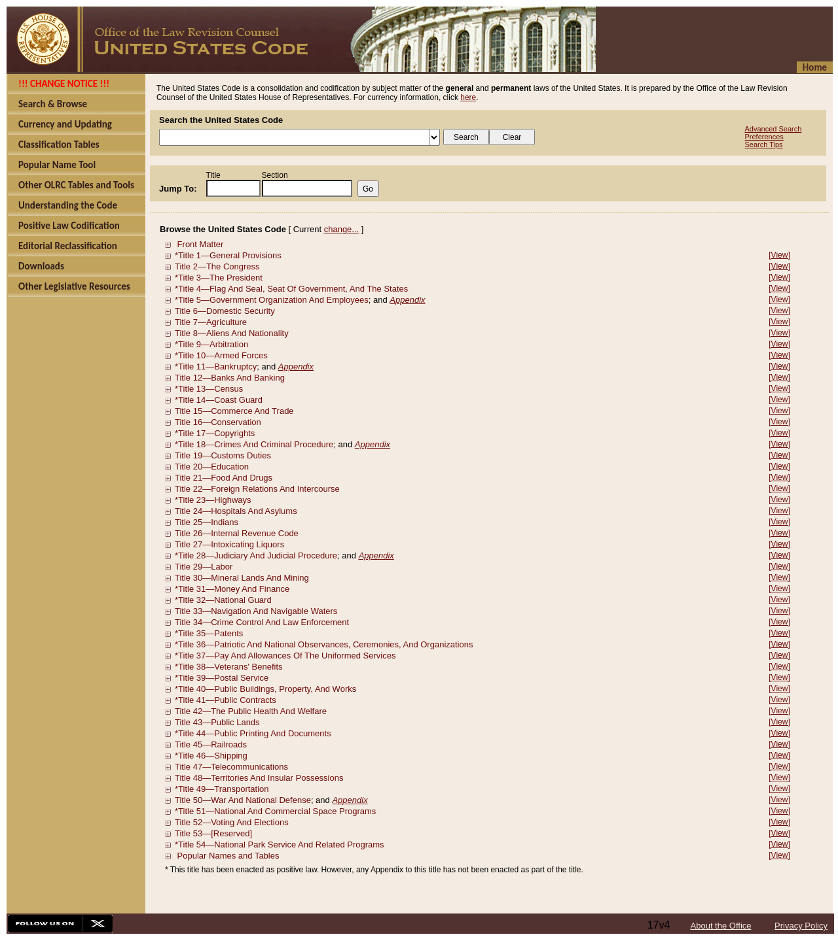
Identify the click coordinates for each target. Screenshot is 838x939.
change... (341, 229)
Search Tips (764, 144)
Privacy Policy (801, 925)
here (468, 97)
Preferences (764, 137)
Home (815, 67)
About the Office (721, 925)
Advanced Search (773, 129)
